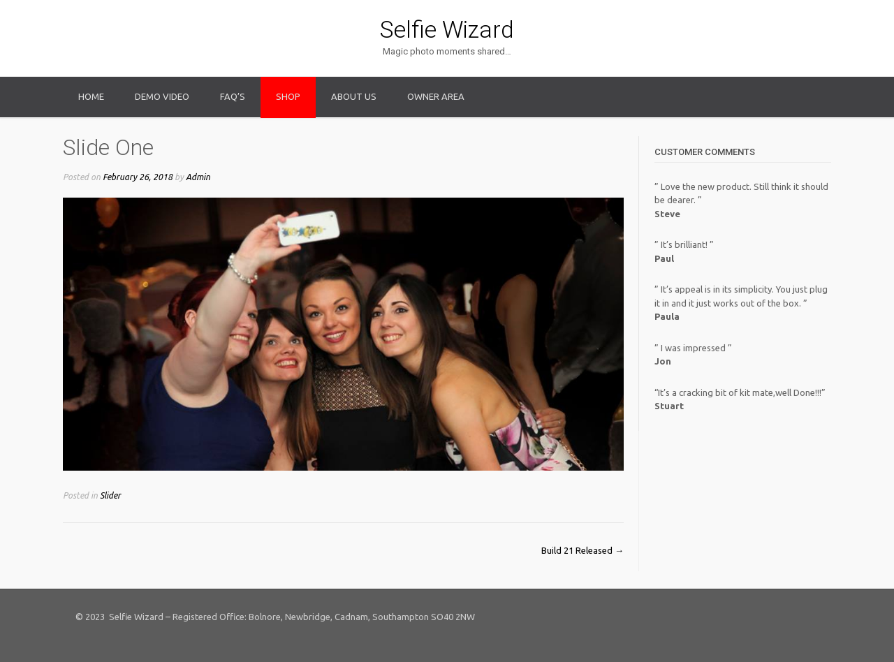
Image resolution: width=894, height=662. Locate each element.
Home (91, 96)
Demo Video (162, 96)
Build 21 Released (582, 550)
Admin (198, 177)
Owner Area (435, 96)
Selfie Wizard (447, 29)
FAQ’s (232, 96)
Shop (288, 96)
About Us (353, 96)
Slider (110, 495)
